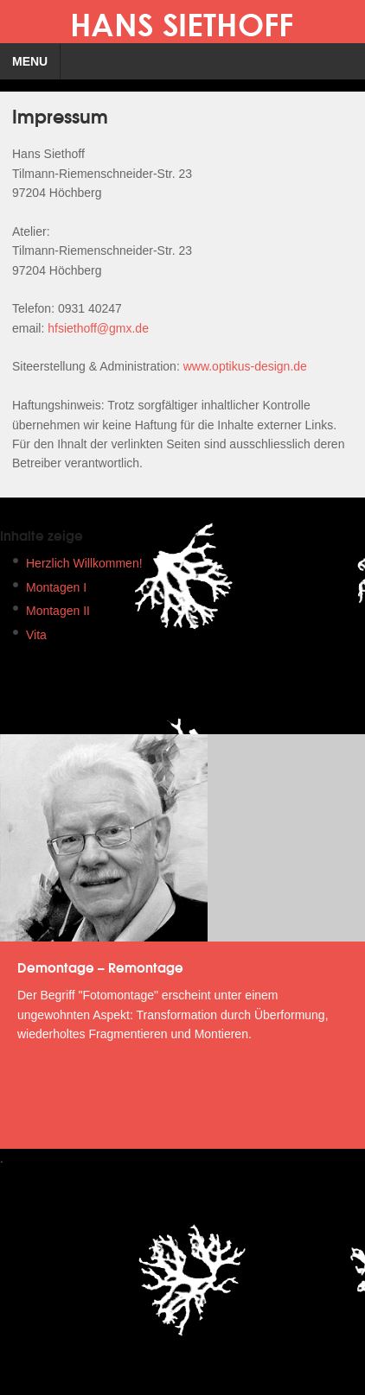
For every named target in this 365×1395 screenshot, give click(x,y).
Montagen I (56, 587)
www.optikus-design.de (245, 366)
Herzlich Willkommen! (84, 563)
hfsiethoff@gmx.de (98, 328)
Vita (36, 635)
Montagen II (58, 611)
